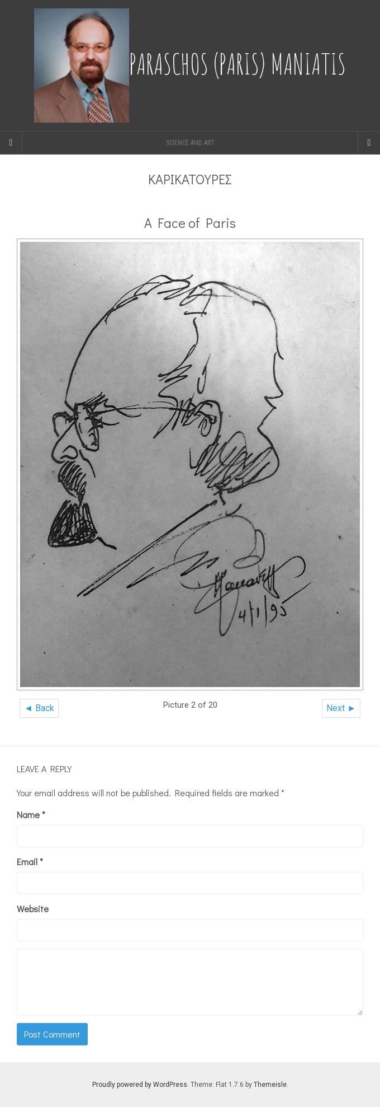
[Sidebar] (11, 143)
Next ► (341, 708)
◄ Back (39, 708)
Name (31, 814)
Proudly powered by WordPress (139, 1085)
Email (30, 861)
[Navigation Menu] (369, 143)
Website (33, 908)
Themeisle (270, 1085)
